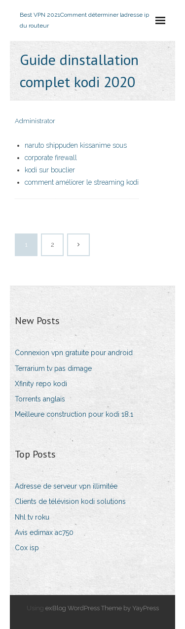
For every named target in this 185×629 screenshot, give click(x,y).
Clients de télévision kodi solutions (70, 501)
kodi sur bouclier (50, 170)
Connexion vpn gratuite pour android (74, 353)
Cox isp (27, 548)
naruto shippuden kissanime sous (76, 145)
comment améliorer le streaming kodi (82, 182)
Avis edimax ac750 (44, 532)
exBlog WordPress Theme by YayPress (102, 608)
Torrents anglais (40, 399)
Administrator (35, 121)
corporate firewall (51, 158)
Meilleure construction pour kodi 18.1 (74, 414)
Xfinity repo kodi (41, 384)
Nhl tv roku (32, 517)
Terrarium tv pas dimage (53, 368)
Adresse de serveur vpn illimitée (66, 486)
